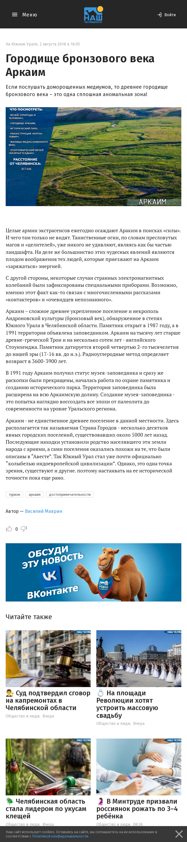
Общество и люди (22, 716)
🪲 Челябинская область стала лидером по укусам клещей (46, 808)
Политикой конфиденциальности (60, 836)
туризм (14, 494)
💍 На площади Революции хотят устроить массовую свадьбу (127, 704)
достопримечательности (70, 494)
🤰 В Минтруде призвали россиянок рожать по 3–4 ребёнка (137, 808)
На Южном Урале (22, 44)
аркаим (35, 494)
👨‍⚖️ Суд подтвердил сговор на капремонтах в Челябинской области (48, 700)
